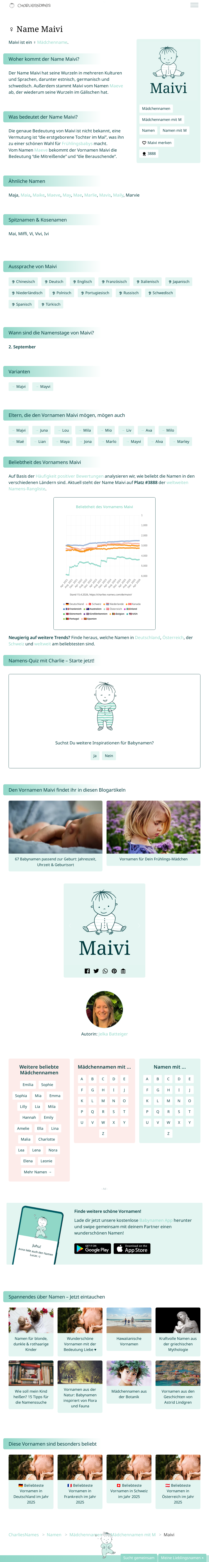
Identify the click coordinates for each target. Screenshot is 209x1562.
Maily (118, 195)
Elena (28, 1160)
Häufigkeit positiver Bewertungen (70, 476)
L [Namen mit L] (158, 1100)
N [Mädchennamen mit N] (113, 1100)
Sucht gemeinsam (139, 1557)
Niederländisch (26, 292)
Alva (159, 441)
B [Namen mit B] (158, 1078)
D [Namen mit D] (179, 1078)
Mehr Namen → (38, 1171)
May (67, 195)
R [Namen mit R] (168, 1111)
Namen (148, 130)
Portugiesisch (95, 292)
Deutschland (147, 637)
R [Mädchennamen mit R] (103, 1111)
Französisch (114, 281)
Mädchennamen (156, 108)
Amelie (23, 1128)
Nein (109, 755)
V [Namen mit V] (158, 1122)
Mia (38, 1095)
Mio (108, 430)
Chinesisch (23, 281)
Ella (40, 1128)
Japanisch (178, 281)
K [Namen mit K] (147, 1100)
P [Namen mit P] (147, 1111)
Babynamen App (156, 1220)
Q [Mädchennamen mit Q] (92, 1111)
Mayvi (45, 386)
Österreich (173, 637)
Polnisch (61, 292)
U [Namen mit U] (147, 1122)
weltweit (42, 644)
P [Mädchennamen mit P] (82, 1111)
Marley (183, 441)
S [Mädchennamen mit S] (114, 1111)
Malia (25, 1139)
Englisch (82, 281)
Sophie (47, 1084)
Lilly (23, 1106)
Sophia (21, 1095)
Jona (88, 441)
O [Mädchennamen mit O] (124, 1100)
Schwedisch (160, 292)
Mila (87, 430)
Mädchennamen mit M (162, 119)
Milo (170, 430)
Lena (36, 1150)
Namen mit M (175, 130)
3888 (149, 153)
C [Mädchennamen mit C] (103, 1078)
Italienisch (147, 281)
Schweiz (16, 644)
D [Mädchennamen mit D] (113, 1078)
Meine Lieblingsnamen (181, 1557)
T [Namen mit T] (190, 1111)
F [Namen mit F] (147, 1089)
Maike (39, 195)
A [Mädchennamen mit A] (82, 1078)
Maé (20, 441)
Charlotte (46, 1139)
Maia (25, 195)
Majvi (21, 386)
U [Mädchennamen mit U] (82, 1122)
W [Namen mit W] (168, 1122)
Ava (149, 430)
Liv (128, 430)
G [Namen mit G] (158, 1089)
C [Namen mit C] (168, 1078)
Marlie (90, 195)
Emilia (28, 1084)
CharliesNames (24, 1534)
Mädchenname (52, 42)
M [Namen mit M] (168, 1100)
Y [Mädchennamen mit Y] (124, 1122)
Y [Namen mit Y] (190, 1122)
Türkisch (50, 304)
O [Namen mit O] (189, 1100)
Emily (48, 1117)
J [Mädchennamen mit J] (124, 1089)
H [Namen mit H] (168, 1089)
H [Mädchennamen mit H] (103, 1089)
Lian (42, 441)
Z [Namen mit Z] (168, 1133)
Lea (21, 1150)
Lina (55, 1128)
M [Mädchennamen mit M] (103, 1100)
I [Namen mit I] (179, 1089)
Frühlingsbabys (77, 143)
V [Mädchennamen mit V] (92, 1122)
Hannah (29, 1117)
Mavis (105, 195)
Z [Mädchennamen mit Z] (103, 1133)
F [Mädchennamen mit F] (82, 1089)
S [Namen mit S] (179, 1111)
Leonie (46, 1160)
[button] (70, 926)
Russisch (128, 292)
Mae (77, 195)
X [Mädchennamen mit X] (114, 1122)
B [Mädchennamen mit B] (92, 1078)
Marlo (111, 441)
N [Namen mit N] (179, 1100)
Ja (95, 755)
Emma (54, 1095)
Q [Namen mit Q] (157, 1111)
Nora (53, 1150)
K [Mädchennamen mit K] (82, 1100)
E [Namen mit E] (190, 1078)
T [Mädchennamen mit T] (124, 1111)
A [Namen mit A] (147, 1078)
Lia (37, 1106)
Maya (65, 441)
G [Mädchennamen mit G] (92, 1089)
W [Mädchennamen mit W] (103, 1122)
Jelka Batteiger (113, 1034)
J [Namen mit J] (189, 1089)
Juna (44, 430)
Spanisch (21, 304)
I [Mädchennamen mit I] (113, 1089)
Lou (65, 430)
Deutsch (53, 281)
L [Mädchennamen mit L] (92, 1100)
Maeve (116, 86)
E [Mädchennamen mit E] (124, 1078)
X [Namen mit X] (179, 1122)
